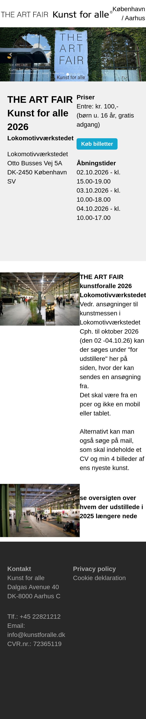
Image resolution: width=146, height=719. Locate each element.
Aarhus (135, 18)
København (129, 9)
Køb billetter (97, 144)
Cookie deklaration (99, 577)
